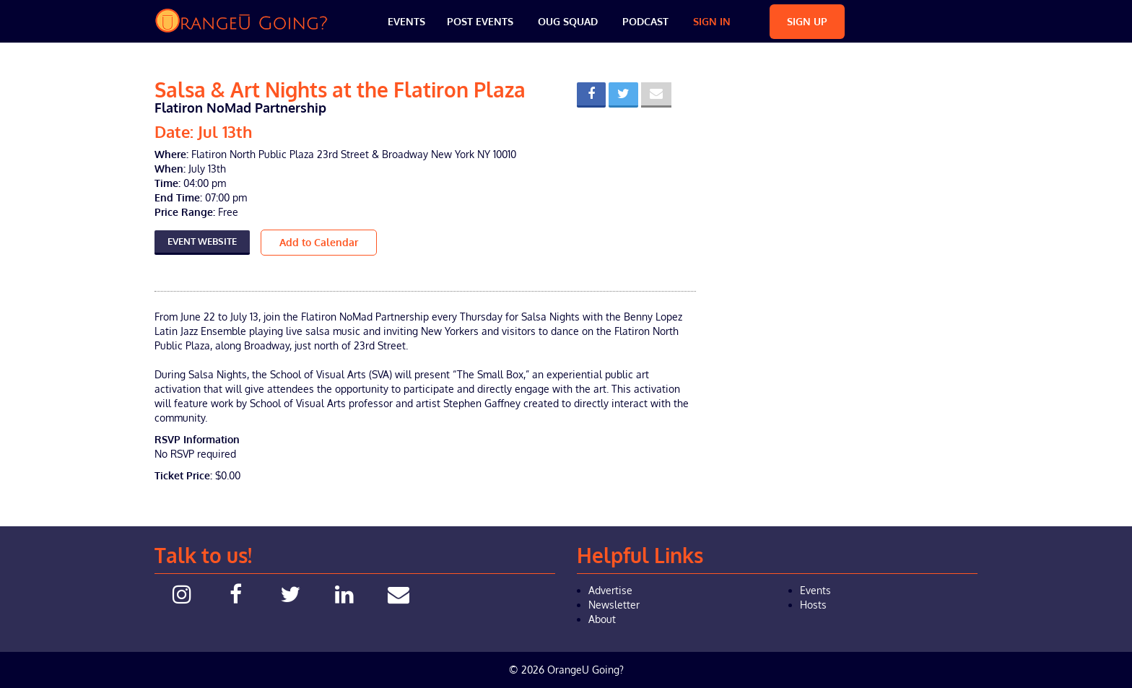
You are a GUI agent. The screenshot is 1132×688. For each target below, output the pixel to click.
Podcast (645, 21)
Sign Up (807, 21)
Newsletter (614, 604)
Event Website (202, 241)
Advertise (610, 590)
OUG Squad (568, 21)
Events (406, 21)
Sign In (712, 21)
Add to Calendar (318, 242)
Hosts (813, 604)
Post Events (480, 21)
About (602, 619)
